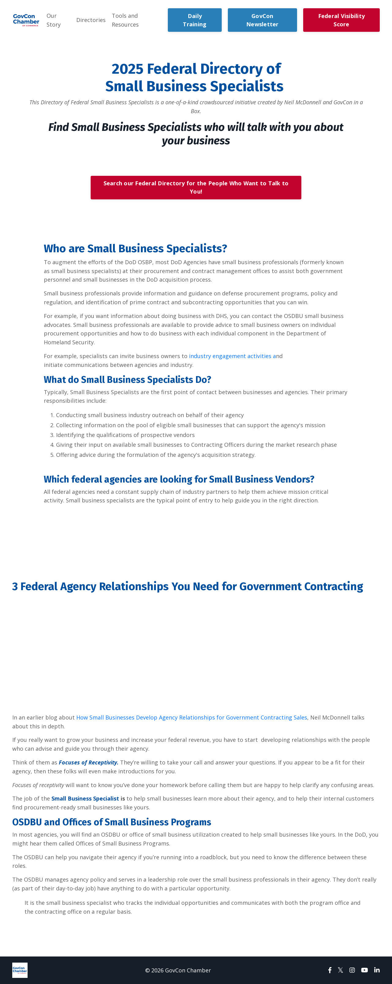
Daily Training (194, 20)
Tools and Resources (125, 20)
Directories (91, 20)
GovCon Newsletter (262, 20)
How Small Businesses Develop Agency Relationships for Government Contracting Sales (191, 717)
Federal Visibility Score (341, 20)
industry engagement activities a (232, 356)
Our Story (54, 20)
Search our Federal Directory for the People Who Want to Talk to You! (196, 187)
